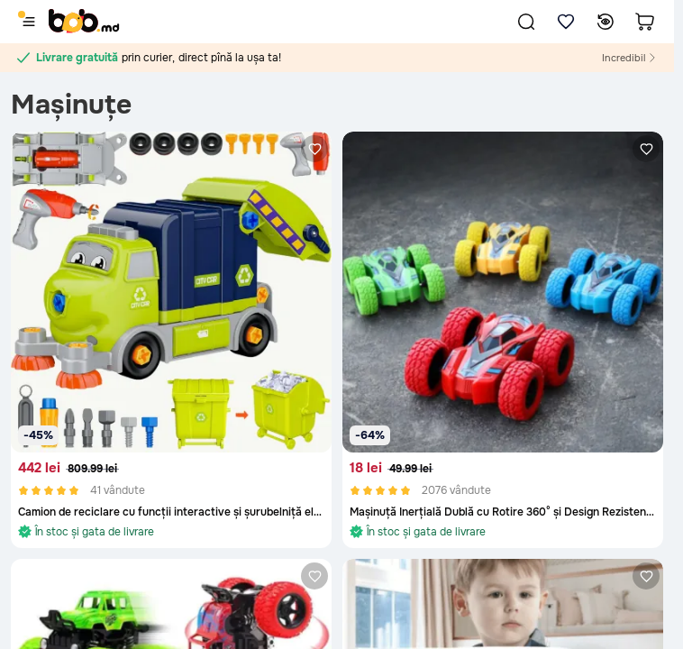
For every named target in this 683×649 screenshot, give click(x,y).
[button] (526, 21)
